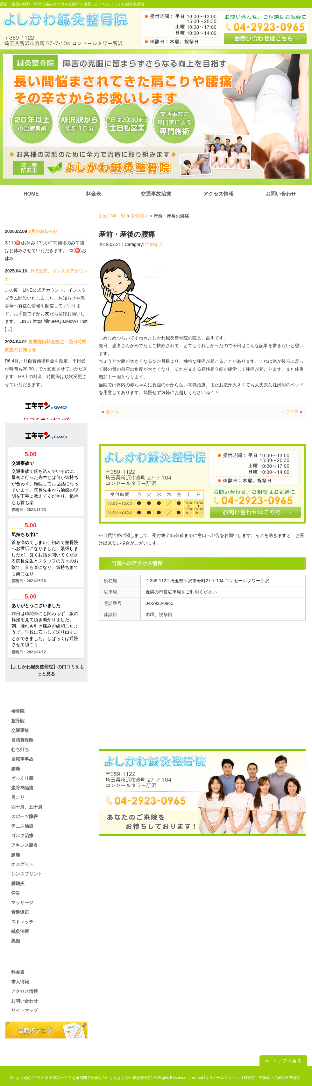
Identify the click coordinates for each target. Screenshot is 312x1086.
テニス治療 (22, 826)
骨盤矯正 (20, 912)
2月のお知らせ (43, 231)
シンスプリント (26, 873)
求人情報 (20, 981)
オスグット (22, 864)
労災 (15, 893)
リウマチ (290, 411)
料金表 (93, 194)
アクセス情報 (218, 194)
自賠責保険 (22, 739)
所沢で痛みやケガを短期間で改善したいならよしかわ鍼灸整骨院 (89, 4)
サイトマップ (24, 1010)
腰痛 (15, 768)
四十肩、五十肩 (26, 806)
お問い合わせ (281, 194)
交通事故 (20, 730)
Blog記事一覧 (112, 216)
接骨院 (18, 711)
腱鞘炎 (18, 883)
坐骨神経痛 (22, 787)
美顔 (15, 940)
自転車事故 (22, 759)
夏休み (112, 411)
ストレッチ (22, 921)
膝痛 (15, 854)
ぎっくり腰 (22, 778)
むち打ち (20, 749)
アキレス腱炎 (24, 845)
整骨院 (18, 720)
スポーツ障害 (24, 816)
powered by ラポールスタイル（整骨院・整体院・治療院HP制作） (245, 1077)
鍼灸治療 (20, 931)
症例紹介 (139, 216)
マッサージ (22, 902)
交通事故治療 (156, 194)
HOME (31, 194)
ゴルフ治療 (22, 835)
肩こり (18, 797)
